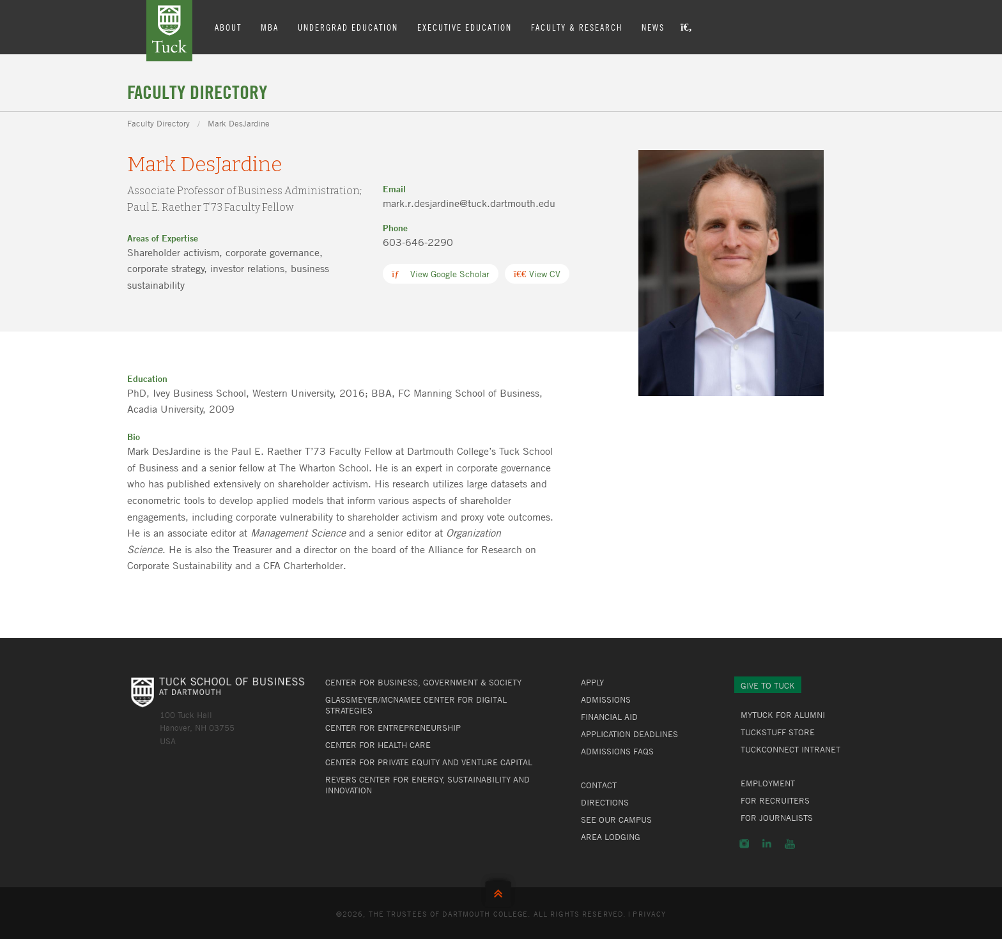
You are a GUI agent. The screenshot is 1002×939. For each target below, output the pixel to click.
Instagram (744, 844)
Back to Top (501, 890)
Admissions (606, 699)
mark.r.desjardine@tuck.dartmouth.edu (469, 203)
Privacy (649, 913)
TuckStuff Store (778, 732)
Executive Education (464, 27)
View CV (537, 273)
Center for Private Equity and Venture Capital (428, 762)
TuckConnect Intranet (790, 749)
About (228, 27)
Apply (592, 682)
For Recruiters (775, 800)
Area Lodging (610, 837)
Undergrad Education (348, 27)
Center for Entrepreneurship (393, 727)
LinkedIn (766, 844)
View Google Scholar (440, 273)
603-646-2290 (418, 242)
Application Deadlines (629, 734)
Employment (768, 783)
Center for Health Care (378, 745)
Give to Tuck (768, 685)
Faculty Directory (158, 123)
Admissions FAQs (617, 751)
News (653, 27)
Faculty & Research (576, 27)
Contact (599, 785)
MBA (270, 27)
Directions (605, 802)
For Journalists (777, 818)
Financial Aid (609, 717)
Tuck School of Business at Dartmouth (169, 30)
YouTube (790, 844)
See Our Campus (616, 819)
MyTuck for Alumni (783, 715)
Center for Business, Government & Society (423, 682)
